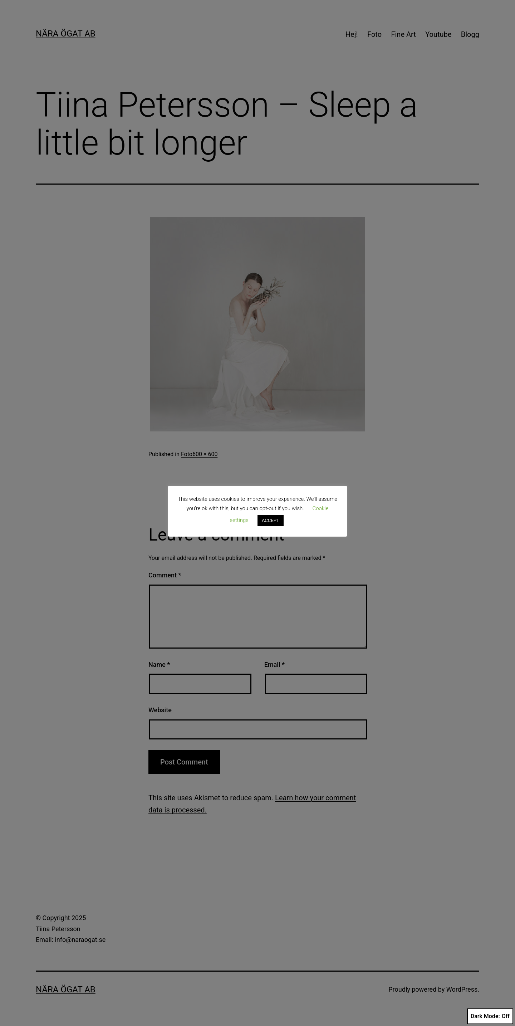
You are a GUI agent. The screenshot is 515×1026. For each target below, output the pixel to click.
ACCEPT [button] (270, 520)
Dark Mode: (490, 1016)
